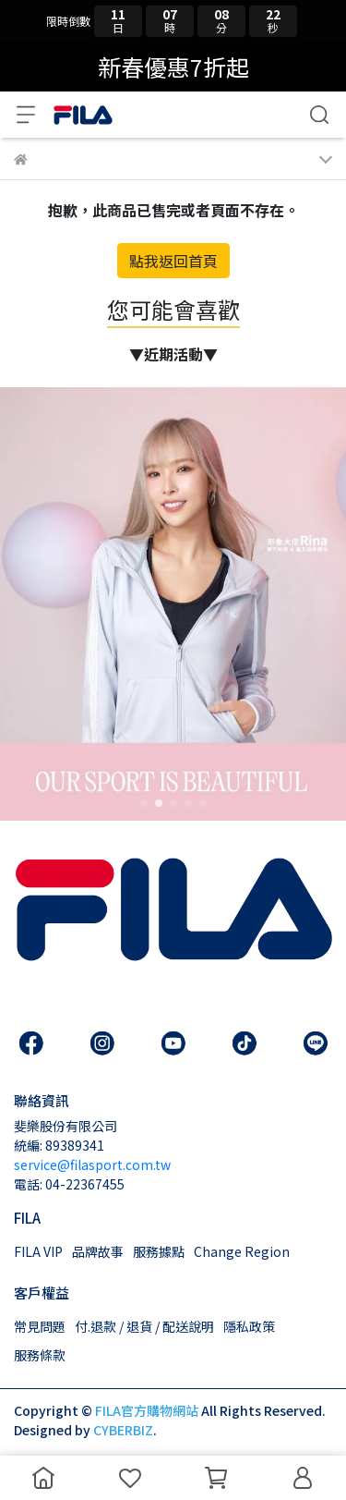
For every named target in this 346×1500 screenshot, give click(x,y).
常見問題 (40, 1326)
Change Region (242, 1251)
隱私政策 (249, 1326)
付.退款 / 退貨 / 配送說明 (144, 1326)
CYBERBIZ (123, 1430)
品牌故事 (98, 1251)
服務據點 (159, 1251)
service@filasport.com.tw (92, 1164)
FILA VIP (38, 1251)
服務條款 (40, 1355)
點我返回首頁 (173, 261)
